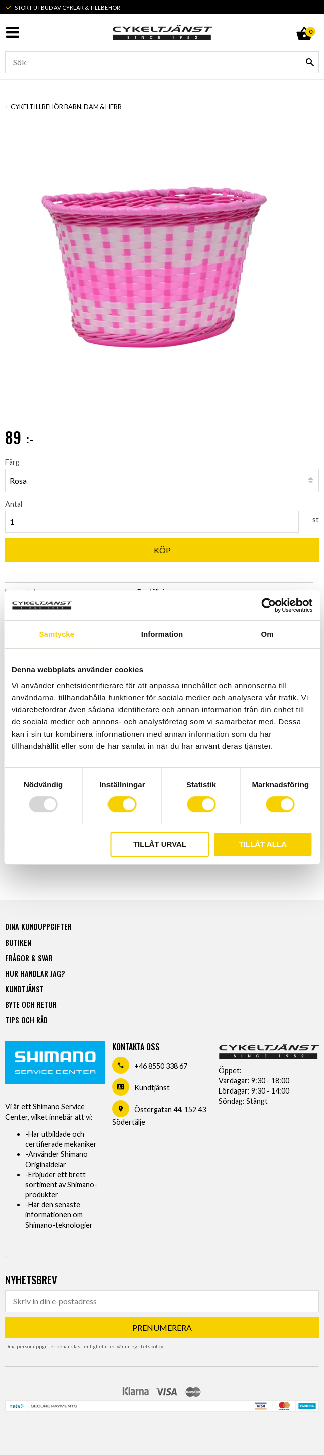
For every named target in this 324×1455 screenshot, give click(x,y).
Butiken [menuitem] (18, 942)
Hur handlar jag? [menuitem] (35, 973)
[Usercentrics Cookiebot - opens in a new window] (268, 605)
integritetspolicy (144, 1346)
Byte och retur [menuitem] (31, 1004)
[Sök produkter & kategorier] (162, 62)
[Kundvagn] (303, 22)
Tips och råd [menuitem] (26, 1020)
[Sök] (309, 62)
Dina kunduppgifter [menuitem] (38, 926)
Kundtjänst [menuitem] (24, 989)
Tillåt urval (159, 844)
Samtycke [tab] (56, 634)
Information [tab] (162, 634)
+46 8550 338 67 (160, 1066)
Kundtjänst (152, 1087)
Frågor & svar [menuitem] (29, 958)
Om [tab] (267, 634)
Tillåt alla (263, 844)
